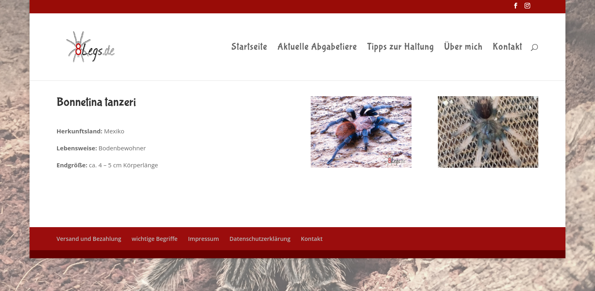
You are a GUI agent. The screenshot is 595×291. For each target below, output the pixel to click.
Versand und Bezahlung (89, 238)
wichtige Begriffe (154, 238)
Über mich (463, 48)
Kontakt (507, 48)
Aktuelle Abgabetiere (317, 48)
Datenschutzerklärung (260, 238)
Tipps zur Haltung (400, 48)
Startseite (249, 48)
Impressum (203, 238)
